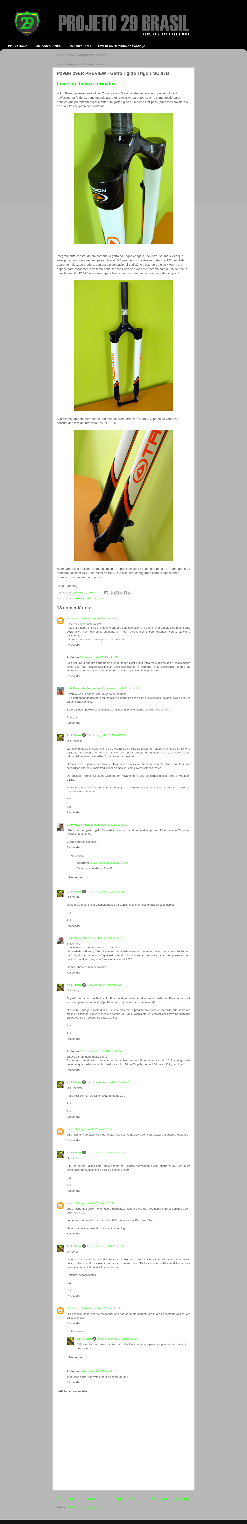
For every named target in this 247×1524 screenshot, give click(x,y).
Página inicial (124, 1498)
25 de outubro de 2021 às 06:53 (117, 1338)
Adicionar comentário (72, 1391)
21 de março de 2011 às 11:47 (99, 657)
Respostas (77, 855)
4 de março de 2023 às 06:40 (98, 1371)
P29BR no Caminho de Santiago (121, 46)
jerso (70, 1129)
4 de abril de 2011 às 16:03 (104, 984)
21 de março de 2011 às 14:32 (120, 688)
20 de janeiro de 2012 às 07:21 (94, 1129)
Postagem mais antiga (171, 1498)
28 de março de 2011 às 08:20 (109, 824)
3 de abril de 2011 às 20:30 (107, 938)
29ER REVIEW (82, 598)
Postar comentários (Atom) (84, 1507)
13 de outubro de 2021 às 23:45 (100, 1308)
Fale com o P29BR (48, 46)
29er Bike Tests (80, 46)
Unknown (73, 618)
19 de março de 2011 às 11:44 (99, 618)
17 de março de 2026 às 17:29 (109, 862)
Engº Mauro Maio (78, 824)
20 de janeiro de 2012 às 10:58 (106, 1246)
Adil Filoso (79, 592)
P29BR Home (17, 46)
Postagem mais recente (77, 1498)
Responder (73, 645)
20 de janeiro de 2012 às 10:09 (94, 1203)
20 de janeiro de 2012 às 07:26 (106, 1152)
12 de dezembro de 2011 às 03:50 (101, 1051)
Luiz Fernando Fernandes (83, 688)
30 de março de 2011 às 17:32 (106, 891)
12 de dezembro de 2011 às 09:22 (108, 1082)
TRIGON (98, 598)
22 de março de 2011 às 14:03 (106, 735)
